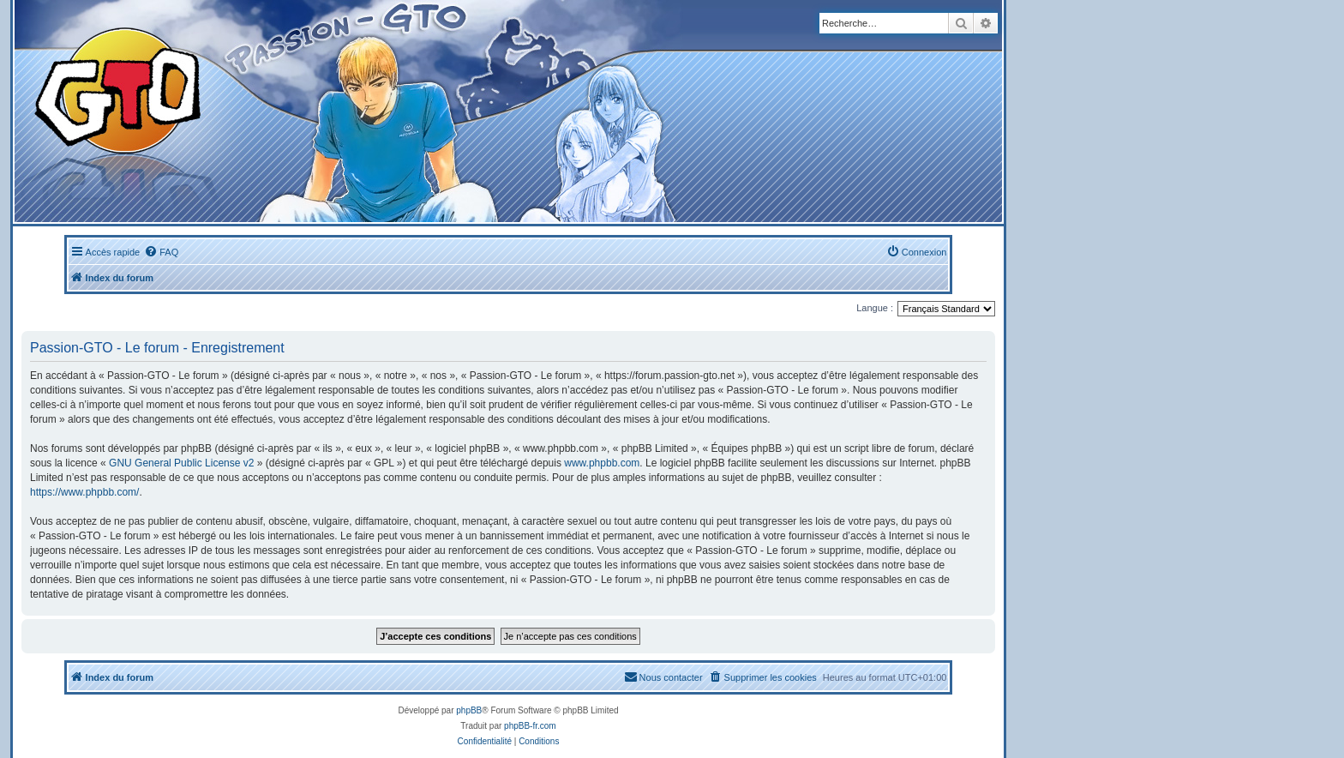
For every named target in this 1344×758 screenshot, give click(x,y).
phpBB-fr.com (530, 726)
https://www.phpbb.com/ (84, 492)
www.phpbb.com (601, 463)
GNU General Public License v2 (181, 463)
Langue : (874, 308)
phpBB (469, 710)
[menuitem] (161, 252)
